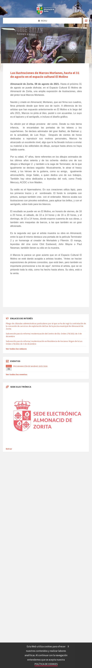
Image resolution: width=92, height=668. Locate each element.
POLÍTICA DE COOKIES (46, 664)
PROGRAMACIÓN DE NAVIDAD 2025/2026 (30, 366)
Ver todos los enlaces (16, 348)
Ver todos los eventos (16, 374)
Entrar (9, 448)
